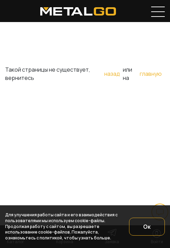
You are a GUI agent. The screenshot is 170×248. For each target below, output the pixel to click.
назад (112, 74)
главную (151, 74)
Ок (147, 226)
